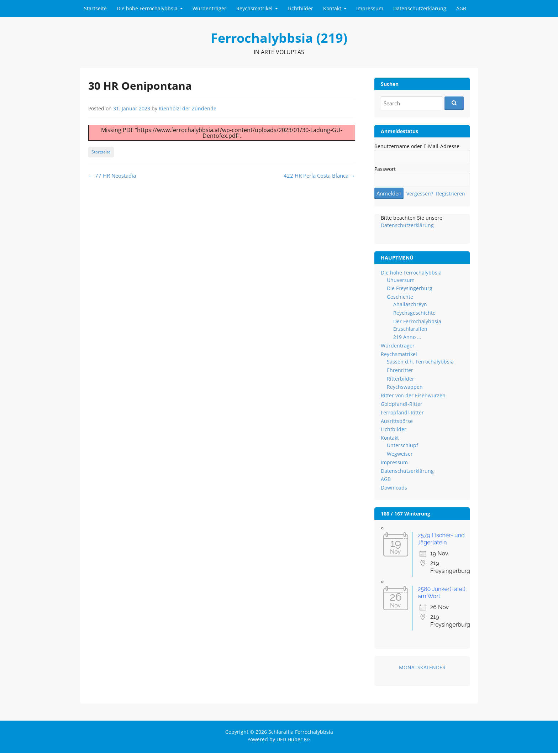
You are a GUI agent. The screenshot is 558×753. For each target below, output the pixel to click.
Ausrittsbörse (397, 421)
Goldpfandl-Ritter (401, 404)
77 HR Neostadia (112, 175)
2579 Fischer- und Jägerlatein (441, 539)
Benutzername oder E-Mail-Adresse (416, 146)
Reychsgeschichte (414, 312)
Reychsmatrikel (254, 8)
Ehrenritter (400, 370)
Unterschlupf (402, 445)
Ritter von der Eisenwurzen (413, 395)
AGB (461, 8)
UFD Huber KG (294, 739)
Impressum (369, 8)
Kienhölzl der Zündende (187, 108)
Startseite (95, 8)
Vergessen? (419, 193)
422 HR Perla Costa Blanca (319, 175)
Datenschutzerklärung (419, 8)
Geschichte (400, 296)
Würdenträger (209, 8)
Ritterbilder (400, 378)
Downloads (394, 487)
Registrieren (450, 193)
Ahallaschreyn (410, 304)
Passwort (385, 169)
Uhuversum (401, 280)
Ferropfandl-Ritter (402, 412)
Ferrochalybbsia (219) (279, 38)
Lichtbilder (300, 8)
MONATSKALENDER (422, 667)
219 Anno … (407, 337)
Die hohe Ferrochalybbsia (147, 8)
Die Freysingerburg (409, 288)
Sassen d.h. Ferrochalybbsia (420, 361)
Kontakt (332, 8)
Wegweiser (400, 453)
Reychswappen (405, 386)
